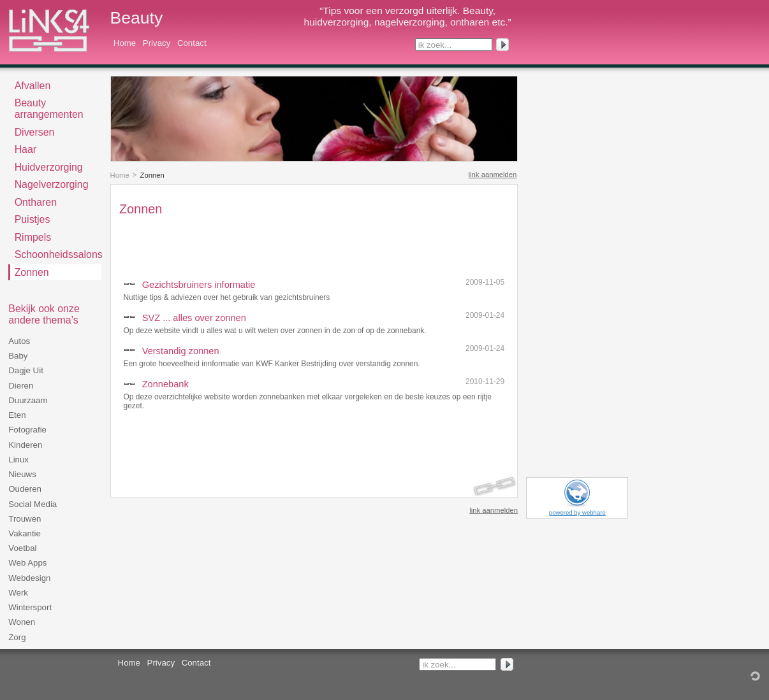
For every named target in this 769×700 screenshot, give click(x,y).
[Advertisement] (268, 244)
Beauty (136, 17)
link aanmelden (493, 174)
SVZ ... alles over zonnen (194, 318)
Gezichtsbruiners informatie (199, 285)
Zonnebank (165, 384)
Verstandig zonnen (180, 351)
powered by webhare (577, 512)
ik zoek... (434, 45)
